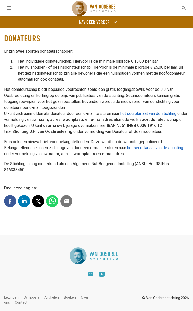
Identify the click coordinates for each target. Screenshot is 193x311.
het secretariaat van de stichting (148, 113)
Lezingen (11, 297)
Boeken (70, 297)
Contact (21, 302)
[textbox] (180, 8)
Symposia (31, 297)
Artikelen (51, 297)
